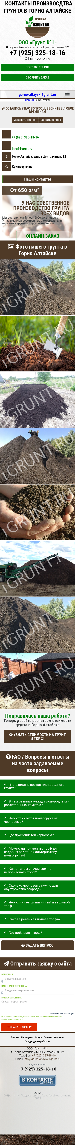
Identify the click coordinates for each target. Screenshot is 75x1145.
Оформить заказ (37, 77)
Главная (15, 1037)
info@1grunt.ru (22, 149)
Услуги (38, 1037)
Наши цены (27, 1037)
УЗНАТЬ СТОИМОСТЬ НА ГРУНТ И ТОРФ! (37, 737)
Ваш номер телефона (14, 986)
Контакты (59, 1037)
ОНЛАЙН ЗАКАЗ (42, 236)
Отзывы (48, 1037)
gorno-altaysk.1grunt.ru (37, 94)
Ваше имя (7, 974)
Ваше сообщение (11, 997)
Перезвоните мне (37, 67)
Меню (67, 93)
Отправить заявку (19, 1027)
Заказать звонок (25, 120)
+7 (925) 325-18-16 (37, 53)
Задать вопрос (51, 120)
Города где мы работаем (37, 1041)
